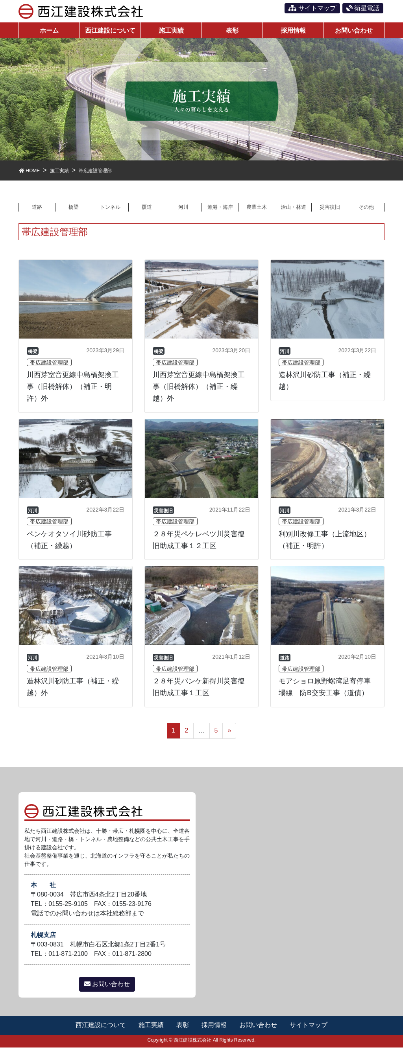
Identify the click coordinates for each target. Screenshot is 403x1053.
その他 (366, 211)
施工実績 (150, 1030)
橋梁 (73, 211)
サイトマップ (312, 8)
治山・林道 (293, 211)
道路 (37, 211)
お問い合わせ (107, 989)
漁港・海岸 (220, 211)
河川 (183, 211)
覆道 (146, 211)
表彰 (182, 1030)
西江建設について (100, 1030)
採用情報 (214, 1030)
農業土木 (256, 211)
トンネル (110, 211)
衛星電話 (362, 8)
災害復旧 (329, 211)
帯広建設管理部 (49, 368)
